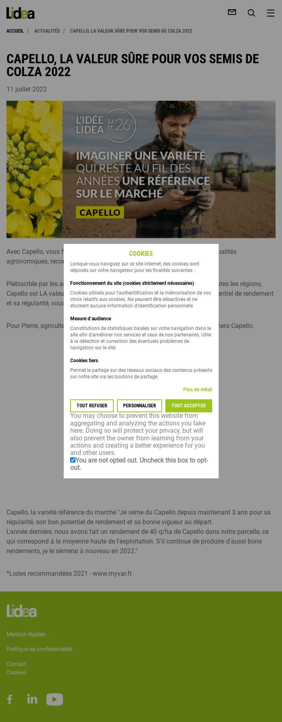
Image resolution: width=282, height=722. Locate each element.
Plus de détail (197, 390)
